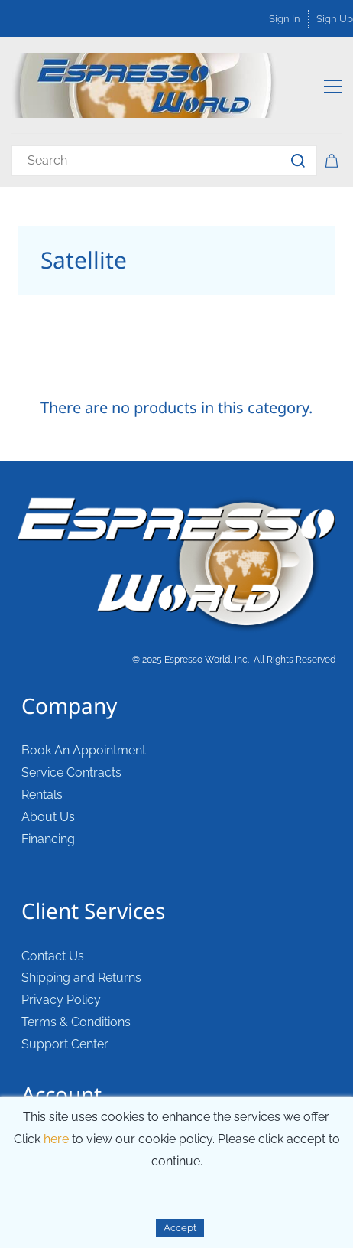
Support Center (64, 1044)
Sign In (284, 18)
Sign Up (334, 18)
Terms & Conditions (76, 1022)
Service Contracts (71, 772)
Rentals (42, 794)
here (56, 1139)
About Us (48, 817)
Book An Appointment (83, 750)
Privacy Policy (61, 999)
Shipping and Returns (81, 977)
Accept (180, 1227)
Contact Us (52, 956)
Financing (48, 839)
